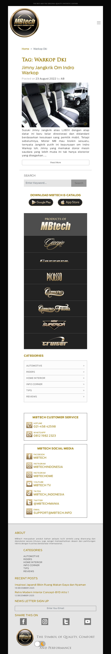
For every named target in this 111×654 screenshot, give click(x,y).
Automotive (55, 366)
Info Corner (55, 384)
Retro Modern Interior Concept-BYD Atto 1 (42, 592)
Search (79, 183)
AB (62, 79)
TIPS (26, 568)
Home (25, 49)
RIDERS (27, 559)
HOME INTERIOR (32, 562)
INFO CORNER (31, 565)
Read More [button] (55, 162)
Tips (55, 391)
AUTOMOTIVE (31, 556)
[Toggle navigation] (99, 23)
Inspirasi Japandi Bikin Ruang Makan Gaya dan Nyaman (50, 585)
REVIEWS (28, 571)
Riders (55, 372)
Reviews (55, 397)
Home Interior (55, 378)
